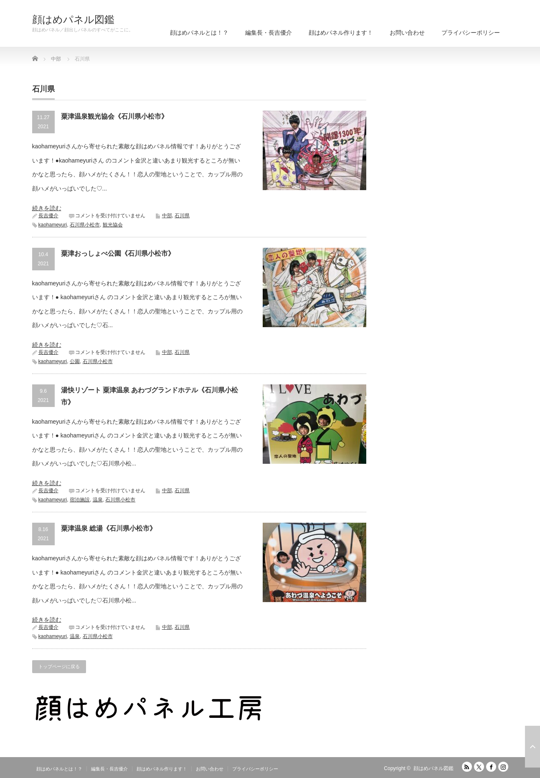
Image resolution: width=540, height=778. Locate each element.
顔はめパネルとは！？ (199, 32)
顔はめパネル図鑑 (73, 20)
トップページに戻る (59, 666)
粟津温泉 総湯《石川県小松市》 (108, 528)
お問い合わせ (407, 32)
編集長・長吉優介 (268, 32)
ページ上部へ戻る (532, 747)
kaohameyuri (52, 225)
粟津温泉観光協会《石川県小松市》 (114, 116)
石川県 (182, 216)
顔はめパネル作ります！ (341, 32)
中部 (167, 216)
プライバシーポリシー (470, 32)
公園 (75, 361)
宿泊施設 (80, 500)
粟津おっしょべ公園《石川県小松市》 (118, 253)
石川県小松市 (85, 225)
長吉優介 (48, 216)
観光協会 (113, 225)
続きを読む (46, 208)
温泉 (98, 500)
